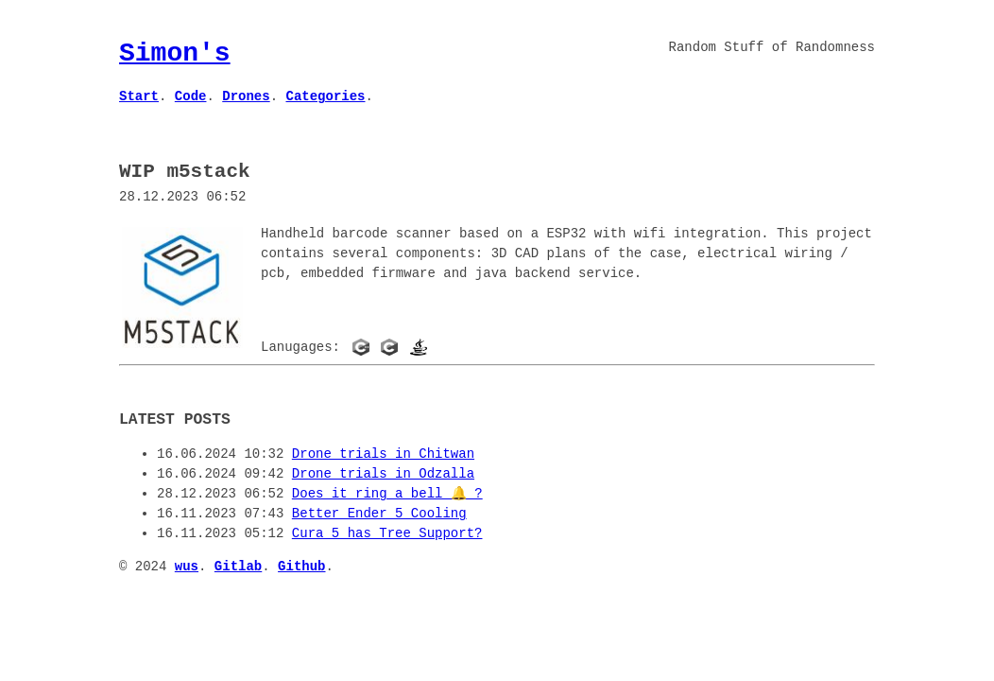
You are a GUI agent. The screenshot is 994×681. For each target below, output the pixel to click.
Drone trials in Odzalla (383, 472)
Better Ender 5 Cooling (379, 512)
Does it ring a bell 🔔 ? (387, 492)
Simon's (175, 53)
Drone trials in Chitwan (383, 453)
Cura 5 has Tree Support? (387, 532)
